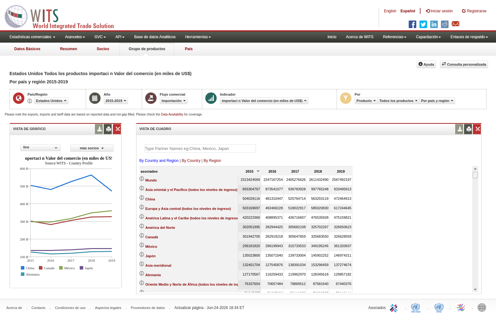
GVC (100, 37)
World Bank (483, 307)
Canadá (152, 237)
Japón (151, 256)
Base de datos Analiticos (155, 37)
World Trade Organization (461, 307)
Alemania (153, 275)
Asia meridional (158, 265)
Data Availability (172, 114)
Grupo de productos (147, 49)
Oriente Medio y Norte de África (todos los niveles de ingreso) (197, 284)
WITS (63, 16)
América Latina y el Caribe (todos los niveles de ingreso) (192, 218)
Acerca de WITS (359, 37)
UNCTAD (417, 307)
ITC (394, 307)
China (150, 199)
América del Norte (160, 227)
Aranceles (75, 37)
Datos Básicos (27, 49)
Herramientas (198, 37)
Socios (103, 49)
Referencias (394, 37)
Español (407, 11)
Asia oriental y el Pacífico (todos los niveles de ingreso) (192, 190)
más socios (92, 148)
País (189, 49)
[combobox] (40, 147)
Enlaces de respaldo (469, 37)
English (390, 11)
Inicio (331, 37)
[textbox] (200, 148)
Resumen (68, 49)
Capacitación (428, 37)
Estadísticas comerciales (32, 37)
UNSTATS (439, 307)
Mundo (151, 180)
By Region (212, 160)
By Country (191, 160)
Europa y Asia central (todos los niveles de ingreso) (188, 209)
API (120, 37)
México (151, 246)
